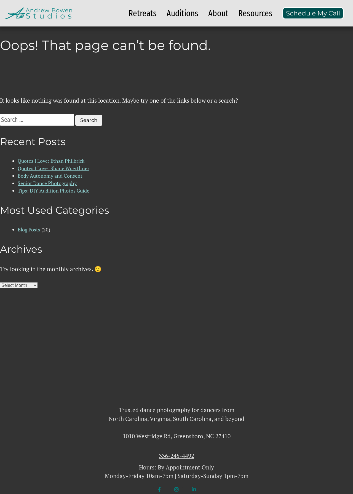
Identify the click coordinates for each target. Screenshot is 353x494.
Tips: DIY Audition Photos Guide (53, 190)
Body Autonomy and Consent (50, 175)
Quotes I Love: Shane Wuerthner (53, 168)
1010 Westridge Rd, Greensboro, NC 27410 (177, 436)
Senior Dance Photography (47, 183)
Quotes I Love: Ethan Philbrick (51, 160)
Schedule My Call (313, 13)
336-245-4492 (176, 456)
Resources (255, 13)
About (218, 13)
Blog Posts (29, 229)
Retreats (143, 13)
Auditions (182, 13)
